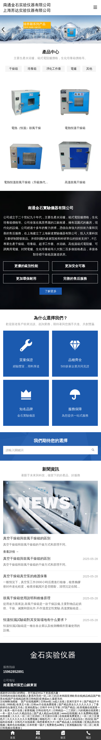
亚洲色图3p (32, 707)
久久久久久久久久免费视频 (22, 719)
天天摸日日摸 (50, 716)
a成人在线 (59, 701)
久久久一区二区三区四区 (26, 716)
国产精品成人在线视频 (70, 722)
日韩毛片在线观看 (25, 722)
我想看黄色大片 (46, 722)
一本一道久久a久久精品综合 (16, 713)
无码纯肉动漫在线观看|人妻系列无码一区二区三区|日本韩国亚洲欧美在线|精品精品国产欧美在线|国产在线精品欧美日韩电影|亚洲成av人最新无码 (50, 697)
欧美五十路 (23, 704)
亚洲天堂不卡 (74, 701)
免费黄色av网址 (56, 725)
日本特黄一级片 (36, 725)
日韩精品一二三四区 (65, 710)
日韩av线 (46, 701)
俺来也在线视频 (16, 725)
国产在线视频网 (30, 701)
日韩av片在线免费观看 (44, 704)
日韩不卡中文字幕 (50, 707)
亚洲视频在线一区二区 (80, 725)
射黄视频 (29, 710)
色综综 (89, 719)
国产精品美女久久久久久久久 (75, 704)
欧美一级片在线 (14, 710)
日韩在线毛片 (44, 710)
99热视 (11, 704)
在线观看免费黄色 (69, 716)
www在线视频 (69, 713)
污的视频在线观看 (88, 710)
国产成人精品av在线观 (47, 713)
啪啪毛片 (45, 719)
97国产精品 (69, 707)
